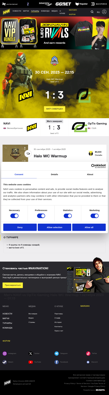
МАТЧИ (6, 319)
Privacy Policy (69, 383)
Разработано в (94, 390)
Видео (31, 318)
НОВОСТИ (7, 314)
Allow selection (54, 227)
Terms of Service (83, 383)
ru (98, 12)
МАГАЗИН (85, 306)
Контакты (58, 326)
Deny (20, 227)
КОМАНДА (7, 328)
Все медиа (33, 314)
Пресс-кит (58, 331)
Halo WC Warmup (50, 156)
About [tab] (90, 174)
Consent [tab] (19, 174)
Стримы (32, 322)
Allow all (89, 227)
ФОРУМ (6, 341)
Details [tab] (54, 174)
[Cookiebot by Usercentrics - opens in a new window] (93, 166)
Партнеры (58, 314)
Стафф (57, 318)
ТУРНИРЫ (7, 323)
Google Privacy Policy (96, 386)
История (57, 322)
